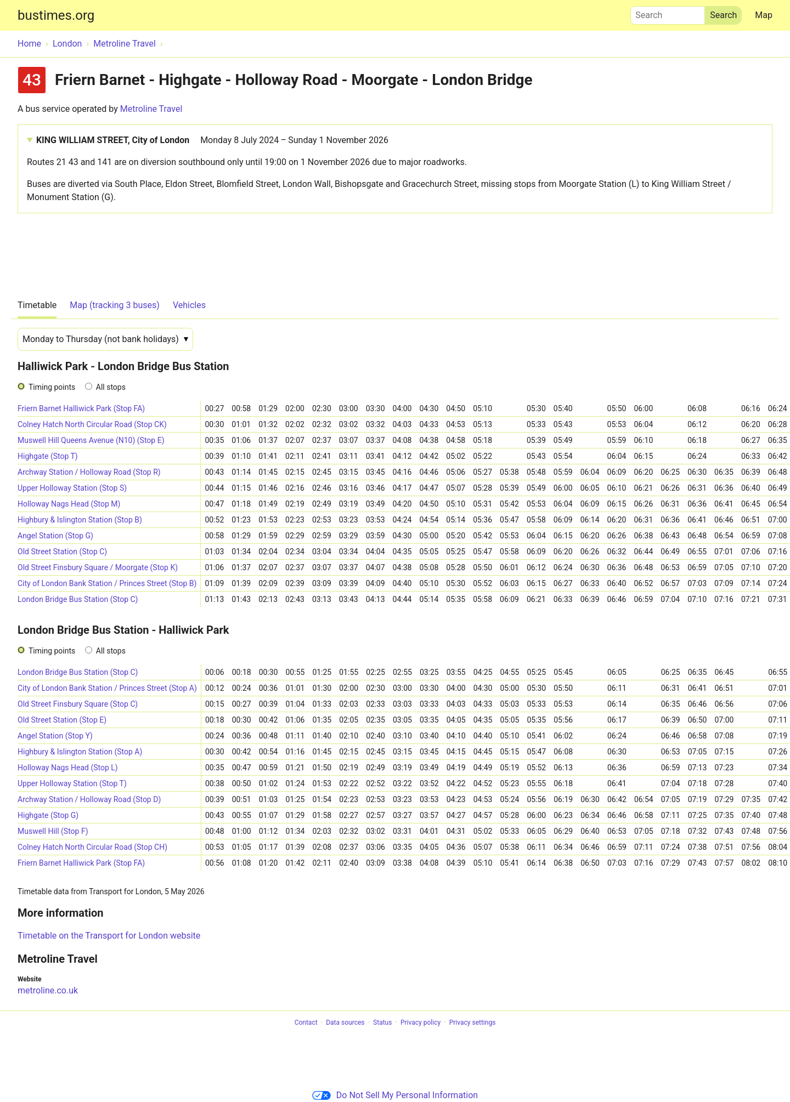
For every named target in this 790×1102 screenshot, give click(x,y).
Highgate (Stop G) (48, 815)
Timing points (52, 387)
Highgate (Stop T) (48, 456)
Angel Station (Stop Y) (55, 735)
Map (763, 15)
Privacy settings (472, 1022)
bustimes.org (56, 15)
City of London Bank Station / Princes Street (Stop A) (107, 688)
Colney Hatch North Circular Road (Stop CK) (92, 424)
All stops (111, 387)
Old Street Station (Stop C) (62, 551)
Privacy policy (420, 1022)
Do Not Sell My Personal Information (395, 1095)
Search (667, 12)
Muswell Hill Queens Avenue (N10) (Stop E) (91, 440)
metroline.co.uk (48, 990)
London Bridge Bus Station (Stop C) (78, 599)
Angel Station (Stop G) (55, 535)
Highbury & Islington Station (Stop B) (80, 519)
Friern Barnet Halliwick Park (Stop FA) (81, 408)
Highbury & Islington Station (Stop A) (80, 751)
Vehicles (189, 305)
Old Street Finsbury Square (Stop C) (78, 704)
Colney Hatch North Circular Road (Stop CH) (92, 847)
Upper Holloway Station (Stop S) (72, 488)
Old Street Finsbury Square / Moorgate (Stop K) (98, 567)
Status (382, 1022)
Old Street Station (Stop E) (62, 719)
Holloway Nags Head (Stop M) (69, 503)
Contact (306, 1022)
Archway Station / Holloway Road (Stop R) (89, 472)
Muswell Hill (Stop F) (53, 831)
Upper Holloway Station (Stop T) (72, 783)
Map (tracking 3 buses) (115, 305)
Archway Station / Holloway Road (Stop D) (89, 799)
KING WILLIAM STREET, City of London (212, 140)
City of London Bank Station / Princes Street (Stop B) (107, 583)
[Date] (105, 339)
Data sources (345, 1022)
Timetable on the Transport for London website (109, 935)
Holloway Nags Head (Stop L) (68, 767)
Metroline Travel (151, 109)
